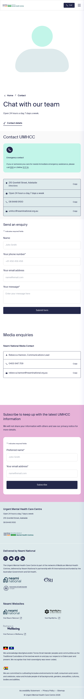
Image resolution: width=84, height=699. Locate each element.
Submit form (42, 310)
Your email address (13, 270)
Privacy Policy (49, 691)
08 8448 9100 (16, 202)
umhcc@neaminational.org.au (23, 211)
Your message (11, 287)
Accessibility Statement (29, 691)
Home (10, 96)
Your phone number (14, 254)
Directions (13, 186)
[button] (79, 5)
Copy (75, 185)
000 (12, 167)
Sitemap (61, 691)
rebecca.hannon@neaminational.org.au (28, 373)
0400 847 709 (16, 364)
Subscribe (42, 485)
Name (6, 238)
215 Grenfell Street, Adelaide (15, 518)
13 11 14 (25, 167)
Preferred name (15, 450)
